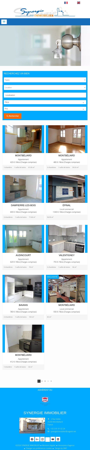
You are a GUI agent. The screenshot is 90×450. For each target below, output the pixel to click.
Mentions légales (48, 445)
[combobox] (45, 79)
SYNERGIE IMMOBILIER (44, 413)
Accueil (45, 12)
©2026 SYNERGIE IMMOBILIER (28, 445)
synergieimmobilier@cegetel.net (63, 431)
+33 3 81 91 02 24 (58, 428)
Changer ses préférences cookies (39, 448)
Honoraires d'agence (66, 445)
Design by (60, 448)
